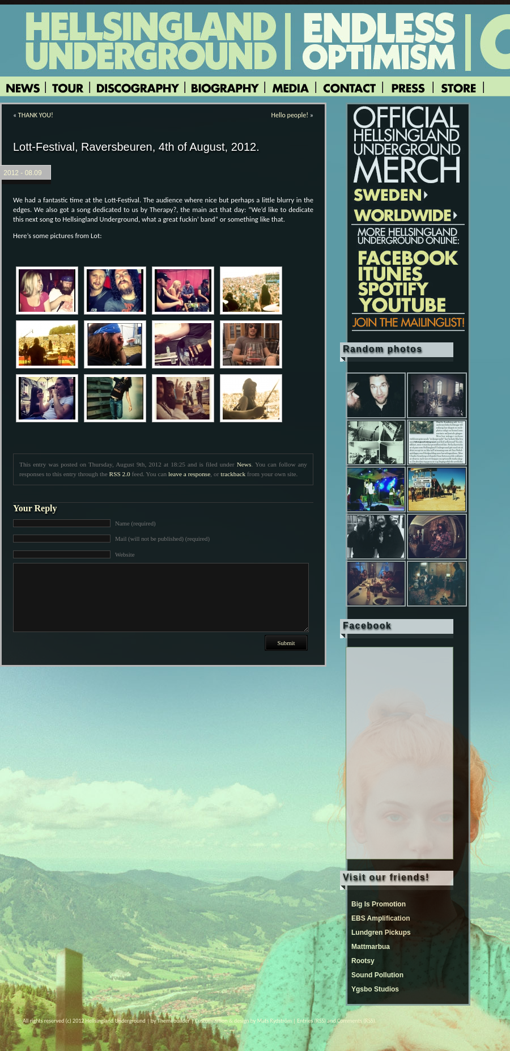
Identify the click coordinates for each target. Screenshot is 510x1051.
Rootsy (363, 961)
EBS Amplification (380, 918)
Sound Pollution (377, 975)
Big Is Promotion (378, 904)
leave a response (189, 474)
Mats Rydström (274, 1020)
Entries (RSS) (311, 1020)
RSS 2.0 (119, 474)
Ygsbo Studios (375, 989)
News (244, 464)
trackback (232, 474)
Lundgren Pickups (381, 932)
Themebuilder (174, 1020)
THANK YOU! (35, 115)
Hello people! (290, 115)
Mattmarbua (370, 947)
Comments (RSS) (356, 1020)
